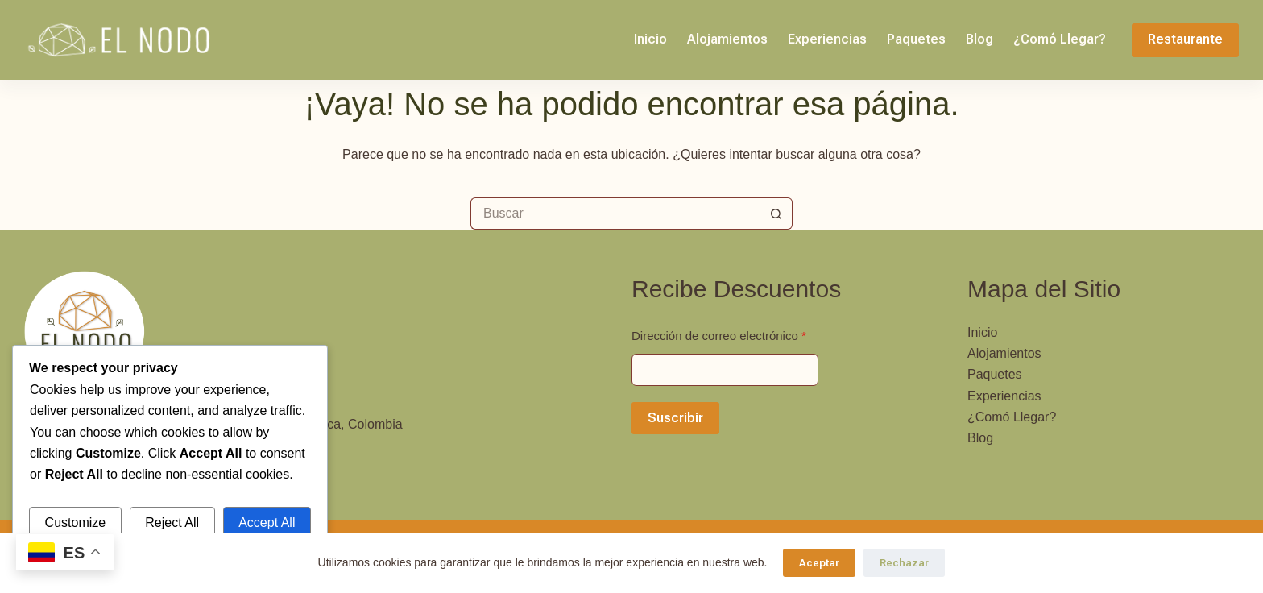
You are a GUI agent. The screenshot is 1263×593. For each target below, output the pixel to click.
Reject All (172, 522)
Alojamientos (727, 39)
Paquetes (916, 39)
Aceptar (819, 563)
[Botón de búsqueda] (776, 213)
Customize (75, 522)
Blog (979, 39)
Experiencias (827, 39)
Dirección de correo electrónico (719, 335)
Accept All (266, 522)
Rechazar (904, 563)
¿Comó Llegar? (1059, 39)
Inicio (650, 39)
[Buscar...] (615, 213)
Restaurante (1185, 39)
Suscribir (675, 417)
